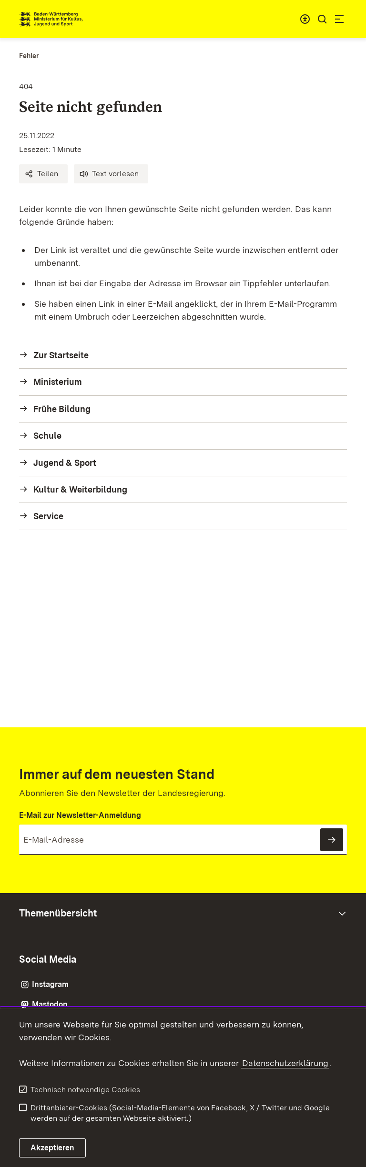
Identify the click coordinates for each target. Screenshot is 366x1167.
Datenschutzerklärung (285, 1063)
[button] (43, 173)
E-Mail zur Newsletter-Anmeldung (80, 815)
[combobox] (305, 19)
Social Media (47, 959)
